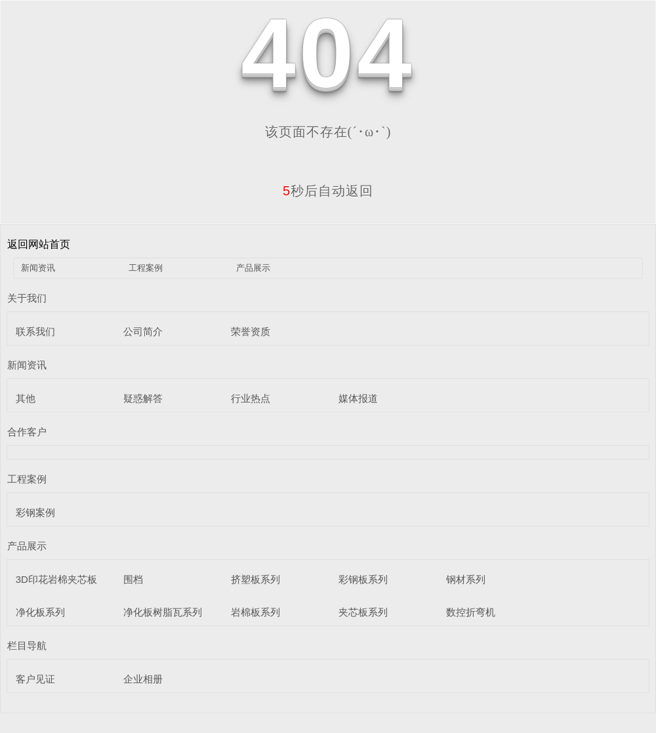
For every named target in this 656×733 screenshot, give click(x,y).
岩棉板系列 (255, 612)
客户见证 (35, 678)
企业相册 (143, 678)
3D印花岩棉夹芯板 (56, 579)
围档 (133, 579)
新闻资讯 (38, 268)
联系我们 (35, 331)
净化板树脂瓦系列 (162, 612)
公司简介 (143, 331)
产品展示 (253, 268)
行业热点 (250, 398)
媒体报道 (358, 398)
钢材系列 (465, 579)
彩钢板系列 (363, 579)
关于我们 (27, 298)
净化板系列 (40, 612)
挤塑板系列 (255, 579)
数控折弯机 (470, 612)
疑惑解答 (143, 398)
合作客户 (27, 431)
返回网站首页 (38, 244)
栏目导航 (27, 645)
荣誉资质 (250, 331)
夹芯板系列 (363, 612)
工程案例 (146, 268)
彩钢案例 (35, 512)
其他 (25, 398)
